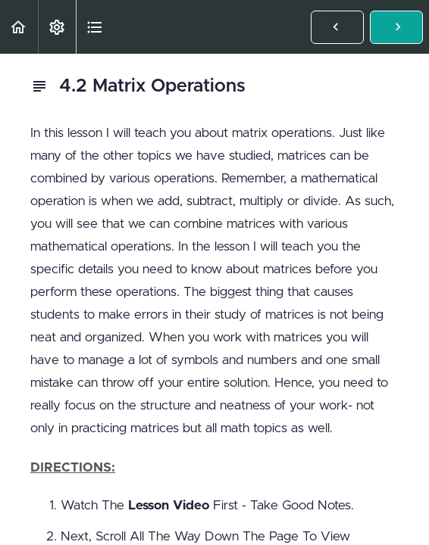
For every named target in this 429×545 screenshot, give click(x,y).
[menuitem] (57, 27)
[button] (19, 27)
